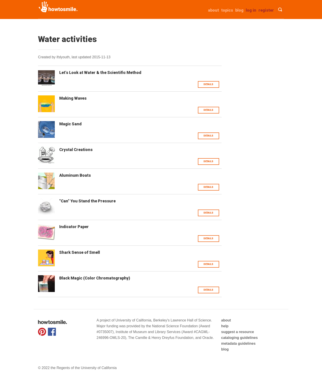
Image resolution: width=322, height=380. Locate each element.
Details (208, 84)
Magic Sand (70, 124)
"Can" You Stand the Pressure (87, 201)
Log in (251, 10)
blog (225, 349)
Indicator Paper (74, 226)
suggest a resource (237, 332)
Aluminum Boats (75, 175)
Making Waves (73, 98)
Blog (239, 10)
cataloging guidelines (239, 338)
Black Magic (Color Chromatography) (94, 278)
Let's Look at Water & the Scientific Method (100, 72)
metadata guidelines (238, 343)
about (213, 10)
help (225, 326)
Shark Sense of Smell (79, 252)
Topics (227, 10)
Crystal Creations (76, 149)
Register (266, 10)
